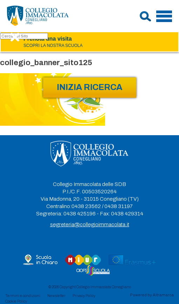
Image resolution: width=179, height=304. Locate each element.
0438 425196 (79, 213)
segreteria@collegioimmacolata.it (89, 224)
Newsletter (56, 295)
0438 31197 (118, 206)
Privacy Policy (84, 295)
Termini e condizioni (22, 295)
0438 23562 (86, 206)
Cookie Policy (16, 301)
